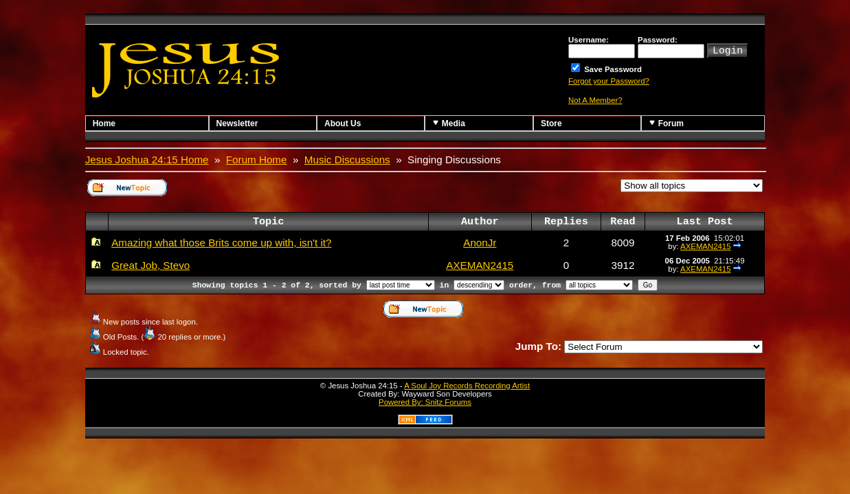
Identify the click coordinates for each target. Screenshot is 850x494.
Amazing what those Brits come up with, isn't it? (221, 242)
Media (448, 123)
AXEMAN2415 (705, 246)
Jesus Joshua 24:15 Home (147, 159)
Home (104, 123)
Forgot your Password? (608, 81)
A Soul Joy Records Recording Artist (467, 385)
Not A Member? (595, 100)
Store (551, 123)
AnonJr (479, 242)
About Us (342, 123)
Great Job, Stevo (150, 265)
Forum (666, 123)
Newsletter (237, 123)
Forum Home (256, 159)
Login (728, 49)
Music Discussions (347, 159)
